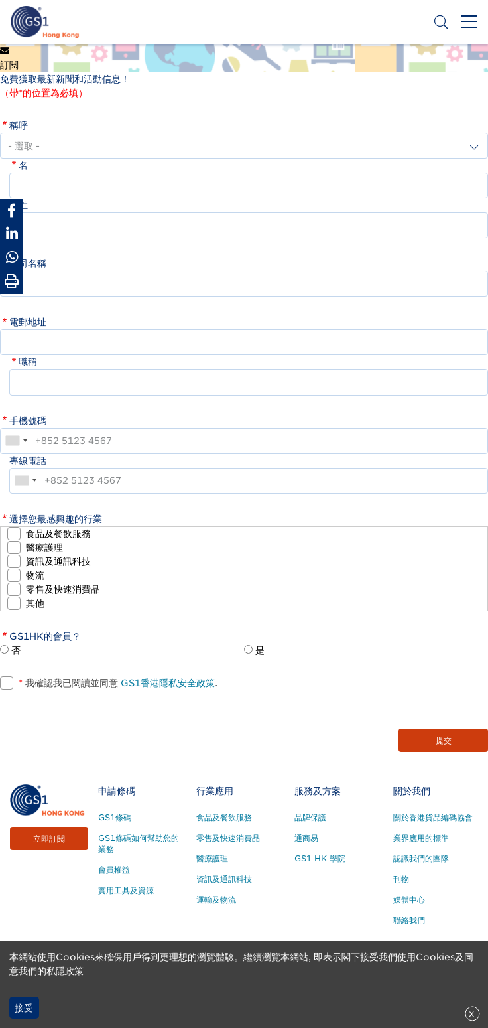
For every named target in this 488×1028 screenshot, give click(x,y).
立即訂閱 (49, 839)
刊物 (401, 879)
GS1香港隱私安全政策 (166, 683)
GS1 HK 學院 (319, 858)
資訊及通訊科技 (58, 561)
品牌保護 (310, 817)
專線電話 (27, 460)
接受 (24, 1008)
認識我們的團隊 (421, 858)
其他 (35, 603)
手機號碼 (27, 420)
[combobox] (16, 441)
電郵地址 (27, 322)
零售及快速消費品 (63, 589)
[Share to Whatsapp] (11, 257)
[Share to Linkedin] (11, 234)
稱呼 (18, 125)
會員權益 (114, 870)
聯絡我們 (409, 920)
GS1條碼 (114, 817)
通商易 (306, 838)
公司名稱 (27, 263)
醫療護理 (44, 547)
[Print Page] (11, 281)
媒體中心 (409, 900)
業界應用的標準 (421, 838)
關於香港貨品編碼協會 (433, 817)
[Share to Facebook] (11, 210)
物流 (35, 575)
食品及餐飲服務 (58, 533)
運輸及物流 (216, 900)
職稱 (28, 361)
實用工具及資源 (126, 890)
